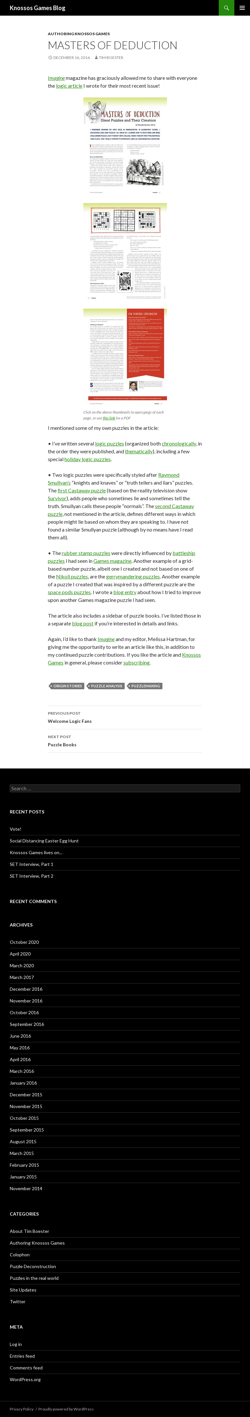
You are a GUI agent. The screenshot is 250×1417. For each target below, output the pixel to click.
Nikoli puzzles (72, 576)
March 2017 (22, 977)
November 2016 (26, 1000)
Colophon (20, 1254)
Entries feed (22, 1356)
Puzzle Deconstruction (33, 1266)
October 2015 (24, 1118)
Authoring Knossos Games (79, 33)
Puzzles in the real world (34, 1278)
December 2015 (26, 1094)
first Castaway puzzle (82, 490)
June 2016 (20, 1036)
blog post (82, 623)
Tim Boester (111, 57)
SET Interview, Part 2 (31, 876)
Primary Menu (242, 8)
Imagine (56, 78)
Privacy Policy (22, 1409)
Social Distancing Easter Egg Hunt (44, 840)
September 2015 (27, 1129)
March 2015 (22, 1153)
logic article (69, 85)
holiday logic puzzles (87, 459)
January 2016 (23, 1083)
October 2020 (24, 942)
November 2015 (26, 1106)
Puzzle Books (125, 740)
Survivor (57, 498)
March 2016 (22, 1071)
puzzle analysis (106, 686)
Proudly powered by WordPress (66, 1409)
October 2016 (24, 1012)
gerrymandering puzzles (133, 576)
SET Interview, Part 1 (31, 864)
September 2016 (27, 1024)
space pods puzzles (69, 592)
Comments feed (26, 1367)
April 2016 (20, 1059)
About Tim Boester (29, 1231)
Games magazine (112, 561)
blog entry (124, 592)
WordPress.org (25, 1379)
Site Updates (23, 1290)
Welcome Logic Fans (125, 716)
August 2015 (23, 1141)
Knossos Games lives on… (36, 852)
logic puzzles (109, 443)
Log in (16, 1344)
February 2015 (24, 1165)
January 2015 (23, 1176)
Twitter (17, 1301)
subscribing (136, 662)
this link (109, 418)
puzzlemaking (146, 686)
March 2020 (22, 965)
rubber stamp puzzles (86, 553)
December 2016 (26, 989)
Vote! (15, 829)
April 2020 (20, 954)
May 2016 (20, 1047)
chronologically (179, 443)
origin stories (67, 686)
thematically (139, 451)
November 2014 (26, 1188)
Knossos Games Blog (37, 7)
